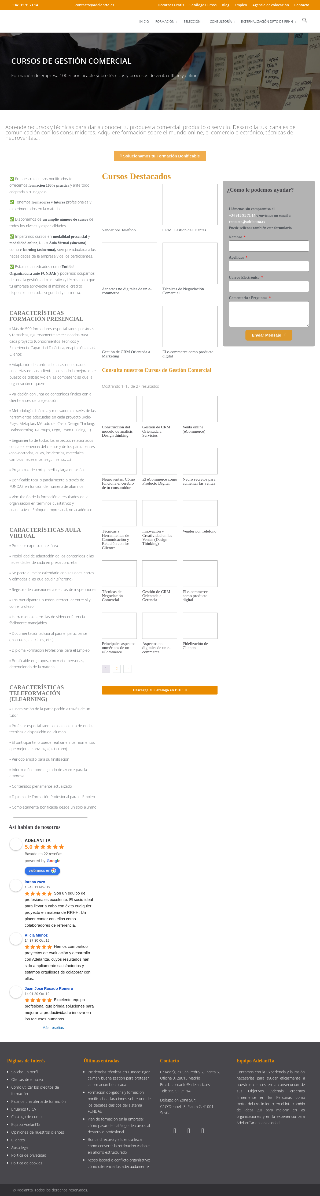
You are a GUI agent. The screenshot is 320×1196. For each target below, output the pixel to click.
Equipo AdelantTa (25, 1124)
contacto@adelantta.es (247, 222)
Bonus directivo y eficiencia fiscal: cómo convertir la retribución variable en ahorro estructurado (119, 1146)
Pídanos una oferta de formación (39, 1101)
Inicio (144, 21)
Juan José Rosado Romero (49, 988)
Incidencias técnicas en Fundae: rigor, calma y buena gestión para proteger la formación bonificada (119, 1078)
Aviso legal (19, 1147)
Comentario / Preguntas (248, 298)
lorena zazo (35, 882)
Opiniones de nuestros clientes (37, 1132)
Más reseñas (53, 1027)
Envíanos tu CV (23, 1109)
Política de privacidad (28, 1155)
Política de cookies (26, 1162)
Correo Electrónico (244, 278)
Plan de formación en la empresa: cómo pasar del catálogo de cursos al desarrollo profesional (119, 1125)
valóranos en (42, 870)
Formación (164, 21)
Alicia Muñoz (36, 935)
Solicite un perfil (24, 1071)
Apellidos (237, 257)
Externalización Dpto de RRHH (267, 21)
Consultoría (221, 21)
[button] (304, 20)
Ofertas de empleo (27, 1079)
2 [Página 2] (117, 669)
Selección (192, 21)
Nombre (236, 237)
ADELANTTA (38, 840)
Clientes (18, 1139)
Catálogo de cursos (27, 1116)
